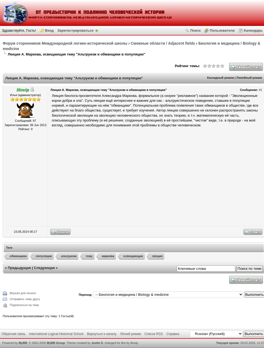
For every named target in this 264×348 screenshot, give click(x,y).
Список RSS (154, 334)
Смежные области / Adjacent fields (163, 43)
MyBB (23, 342)
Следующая (44, 268)
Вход (49, 30)
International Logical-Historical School (56, 334)
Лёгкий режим (130, 334)
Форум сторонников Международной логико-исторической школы (65, 43)
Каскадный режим (220, 77)
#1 (260, 89)
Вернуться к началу (101, 334)
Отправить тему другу (25, 299)
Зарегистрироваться (75, 30)
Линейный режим (249, 77)
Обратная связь (13, 334)
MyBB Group (56, 342)
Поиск (195, 30)
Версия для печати (23, 293)
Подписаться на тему (24, 305)
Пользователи (222, 30)
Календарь (253, 30)
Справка (172, 334)
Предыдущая (19, 268)
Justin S (97, 342)
